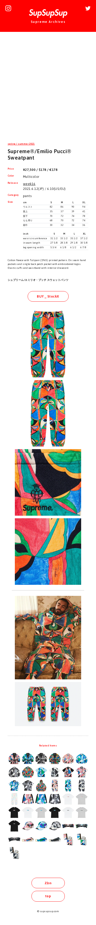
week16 (29, 184)
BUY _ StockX (48, 296)
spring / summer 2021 (21, 144)
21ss (48, 883)
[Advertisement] (48, 88)
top (48, 896)
